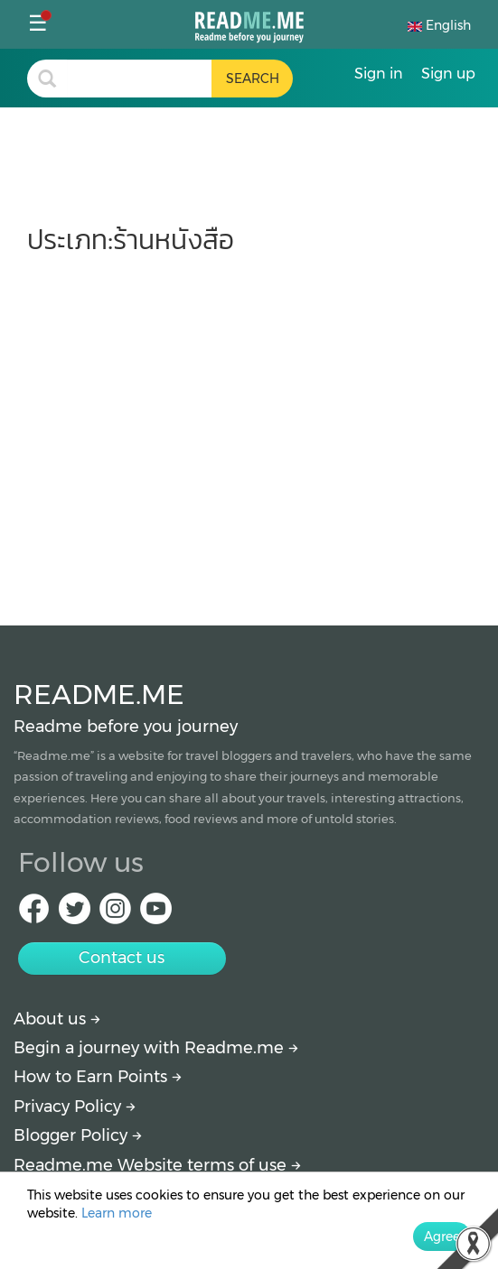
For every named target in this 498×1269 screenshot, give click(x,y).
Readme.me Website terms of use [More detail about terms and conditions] (157, 1165)
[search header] (139, 78)
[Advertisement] (249, 431)
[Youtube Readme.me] (156, 913)
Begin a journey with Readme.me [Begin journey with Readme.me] (156, 1048)
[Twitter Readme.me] (74, 913)
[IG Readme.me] (115, 913)
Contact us (121, 958)
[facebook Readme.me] (34, 913)
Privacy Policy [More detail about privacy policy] (75, 1106)
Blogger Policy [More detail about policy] (78, 1135)
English (439, 25)
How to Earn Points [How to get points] (98, 1077)
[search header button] (252, 78)
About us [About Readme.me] (57, 1019)
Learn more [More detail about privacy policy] (116, 1213)
